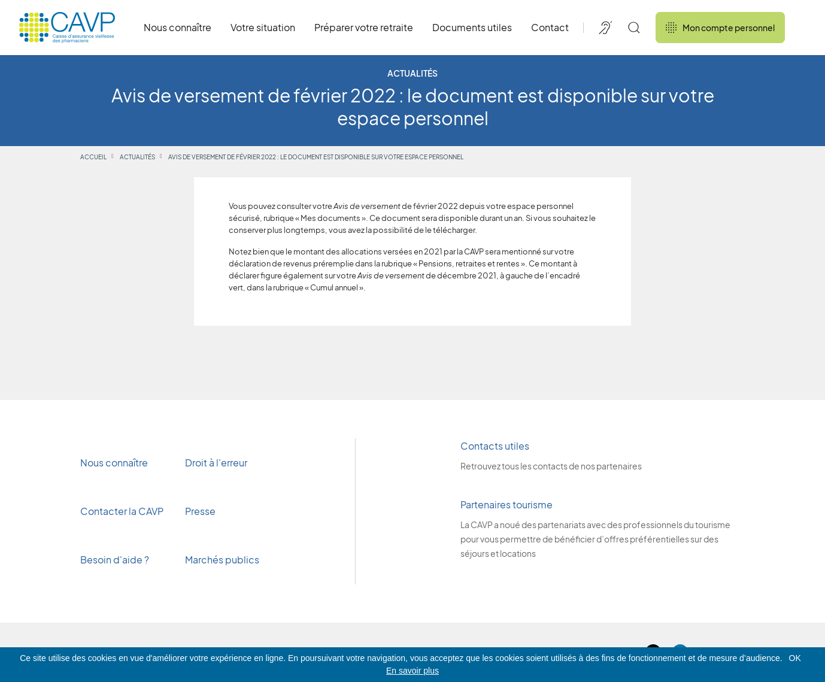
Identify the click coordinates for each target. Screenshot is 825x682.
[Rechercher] (634, 27)
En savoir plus (412, 670)
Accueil (93, 156)
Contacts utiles (494, 445)
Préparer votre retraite (363, 27)
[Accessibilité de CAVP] (605, 27)
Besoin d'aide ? (114, 559)
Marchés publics (222, 559)
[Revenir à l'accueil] (67, 27)
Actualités (137, 156)
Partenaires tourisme (506, 504)
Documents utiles (472, 27)
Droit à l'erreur (216, 462)
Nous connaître (177, 27)
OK (795, 658)
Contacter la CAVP (121, 511)
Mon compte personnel (720, 27)
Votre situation (262, 27)
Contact (550, 27)
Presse (201, 511)
